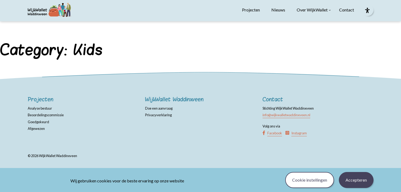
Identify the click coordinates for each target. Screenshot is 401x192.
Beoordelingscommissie (46, 115)
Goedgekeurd (38, 122)
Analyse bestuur (40, 108)
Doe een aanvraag (159, 108)
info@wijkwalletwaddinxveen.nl (286, 115)
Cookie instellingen (309, 179)
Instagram (299, 133)
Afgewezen (36, 128)
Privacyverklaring (158, 115)
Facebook (274, 133)
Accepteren (356, 179)
